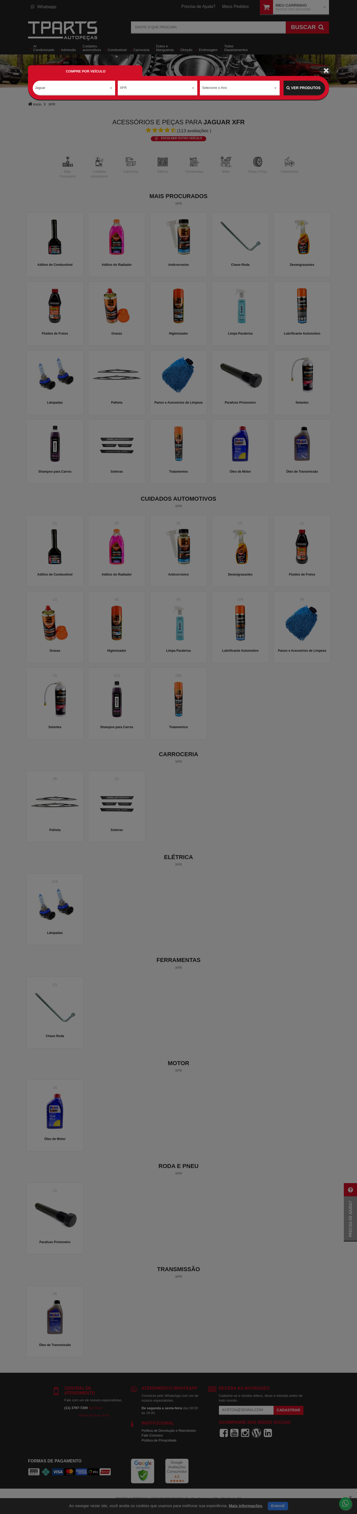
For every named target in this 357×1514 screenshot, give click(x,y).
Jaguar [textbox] (40, 88)
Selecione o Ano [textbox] (214, 88)
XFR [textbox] (123, 88)
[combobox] (74, 88)
